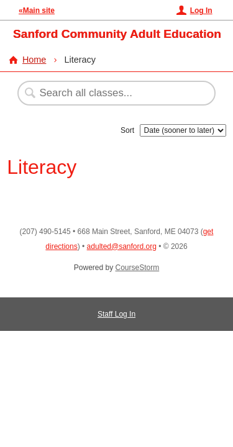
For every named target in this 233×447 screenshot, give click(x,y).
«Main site (37, 10)
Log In (201, 10)
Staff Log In (116, 314)
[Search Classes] (110, 93)
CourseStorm (138, 267)
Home (34, 60)
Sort (127, 130)
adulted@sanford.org (122, 246)
